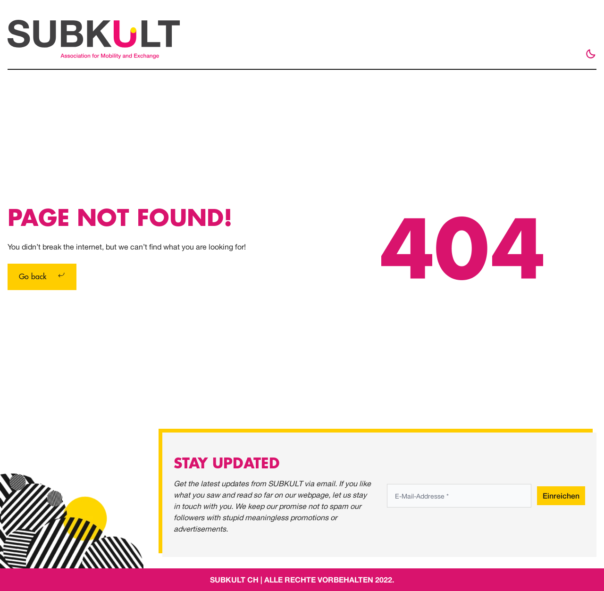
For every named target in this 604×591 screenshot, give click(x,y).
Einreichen (561, 495)
